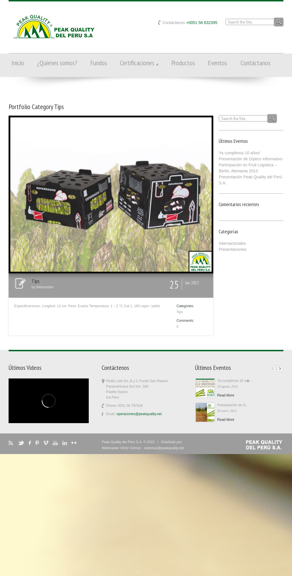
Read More (225, 395)
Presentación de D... (232, 405)
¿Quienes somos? (57, 62)
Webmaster (45, 287)
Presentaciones (232, 249)
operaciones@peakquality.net (139, 414)
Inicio (17, 62)
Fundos (98, 62)
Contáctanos (255, 62)
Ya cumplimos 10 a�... (234, 381)
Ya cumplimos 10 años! (239, 153)
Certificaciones (137, 62)
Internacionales (232, 243)
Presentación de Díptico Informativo (250, 159)
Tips (35, 281)
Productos (183, 62)
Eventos (217, 62)
